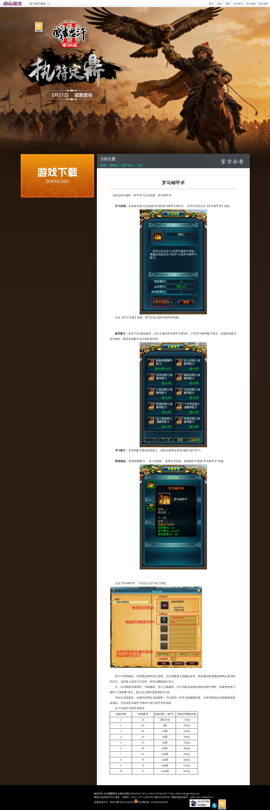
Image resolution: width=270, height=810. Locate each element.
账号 (211, 3)
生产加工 (127, 165)
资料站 (114, 165)
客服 (227, 3)
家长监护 (263, 3)
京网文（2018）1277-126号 (135, 797)
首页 (103, 165)
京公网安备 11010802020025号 (153, 802)
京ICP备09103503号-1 (160, 797)
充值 (219, 3)
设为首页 (238, 3)
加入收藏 (250, 3)
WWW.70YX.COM (143, 793)
